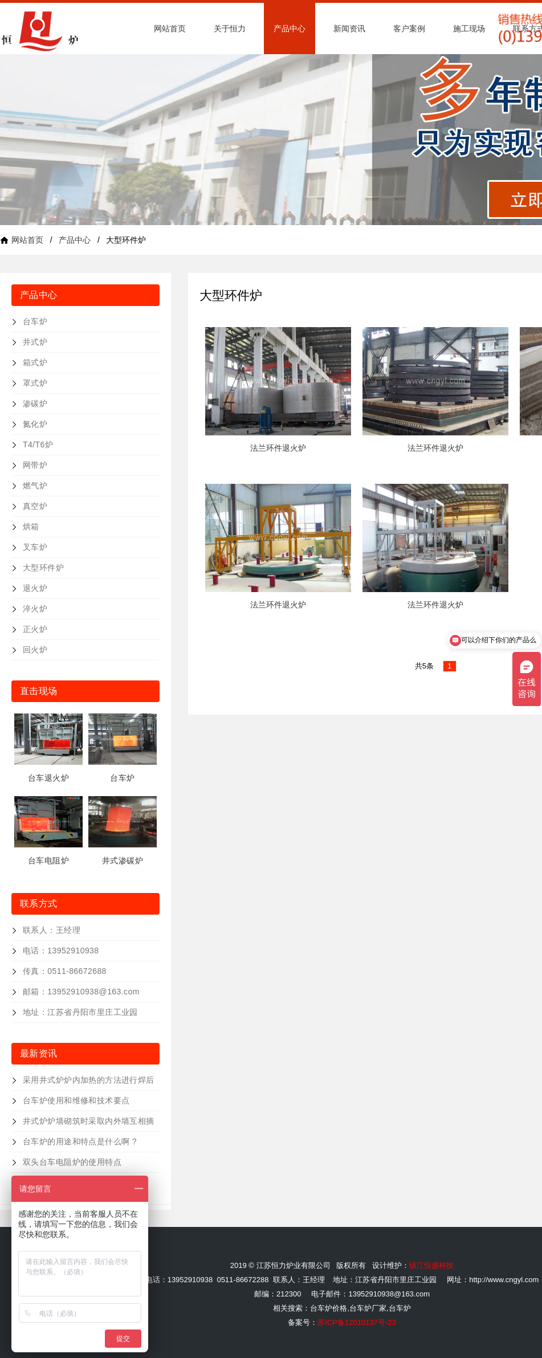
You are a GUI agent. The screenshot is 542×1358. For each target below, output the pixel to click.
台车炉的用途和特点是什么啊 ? (80, 1141)
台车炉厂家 (367, 1308)
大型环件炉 (43, 567)
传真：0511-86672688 (65, 971)
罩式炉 (35, 383)
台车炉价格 (328, 1308)
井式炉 (35, 341)
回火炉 (35, 649)
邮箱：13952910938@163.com (81, 991)
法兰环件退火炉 (278, 447)
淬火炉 (35, 608)
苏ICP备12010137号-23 (356, 1322)
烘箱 (31, 526)
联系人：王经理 (51, 930)
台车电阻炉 (48, 860)
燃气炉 (35, 485)
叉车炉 (35, 547)
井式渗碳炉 (122, 860)
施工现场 (469, 28)
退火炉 (35, 588)
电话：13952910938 (61, 950)
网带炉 (35, 465)
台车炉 (35, 321)
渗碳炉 (35, 403)
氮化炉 (35, 424)
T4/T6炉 (38, 444)
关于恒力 (230, 28)
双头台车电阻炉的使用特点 (72, 1162)
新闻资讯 (349, 28)
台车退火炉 (48, 777)
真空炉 (35, 506)
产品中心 (289, 28)
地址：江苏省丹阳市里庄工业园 (80, 1012)
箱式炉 (35, 362)
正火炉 (35, 629)
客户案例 (409, 28)
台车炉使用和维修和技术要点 (76, 1100)
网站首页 (170, 28)
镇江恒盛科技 (431, 1265)
